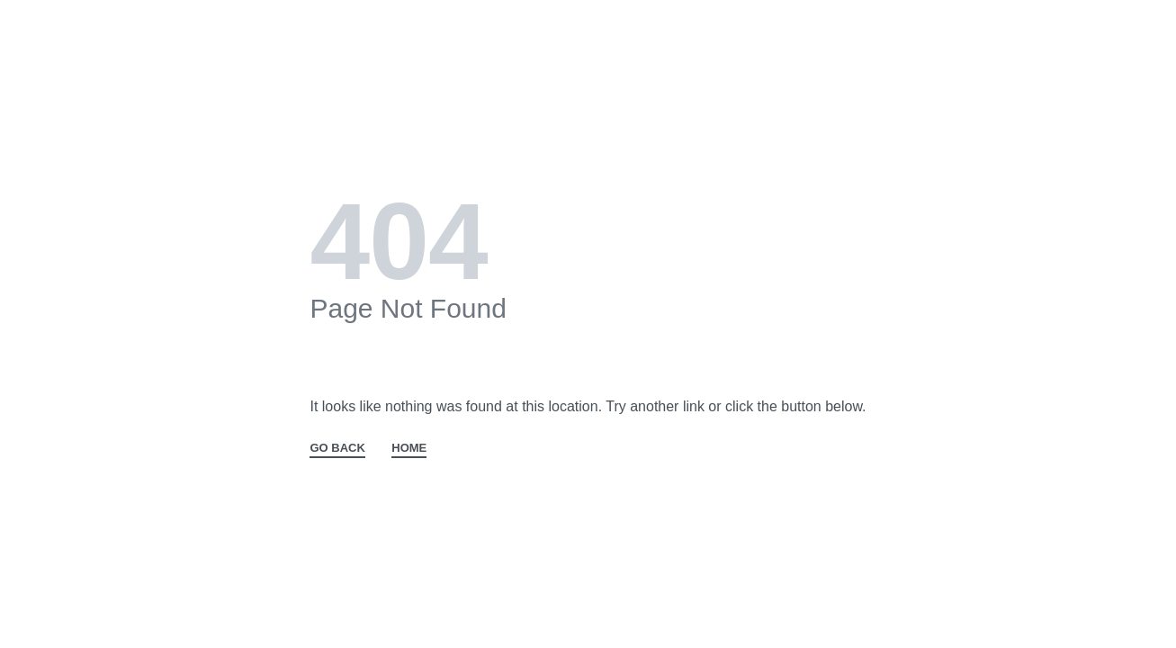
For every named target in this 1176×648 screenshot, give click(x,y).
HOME (408, 448)
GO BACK (337, 448)
